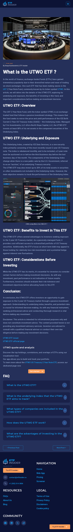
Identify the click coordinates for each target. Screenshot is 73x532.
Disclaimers (42, 504)
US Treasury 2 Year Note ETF (44, 362)
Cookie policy (42, 508)
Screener (40, 481)
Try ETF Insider (59, 527)
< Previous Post (13, 448)
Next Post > (61, 448)
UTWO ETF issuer (11, 338)
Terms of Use (42, 496)
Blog (5, 504)
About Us (7, 500)
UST (5, 89)
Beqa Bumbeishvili (12, 66)
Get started (36, 371)
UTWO (60, 89)
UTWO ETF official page (14, 341)
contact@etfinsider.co (15, 477)
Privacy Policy (43, 500)
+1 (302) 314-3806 (13, 483)
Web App (40, 473)
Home (39, 469)
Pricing (39, 477)
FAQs (5, 496)
